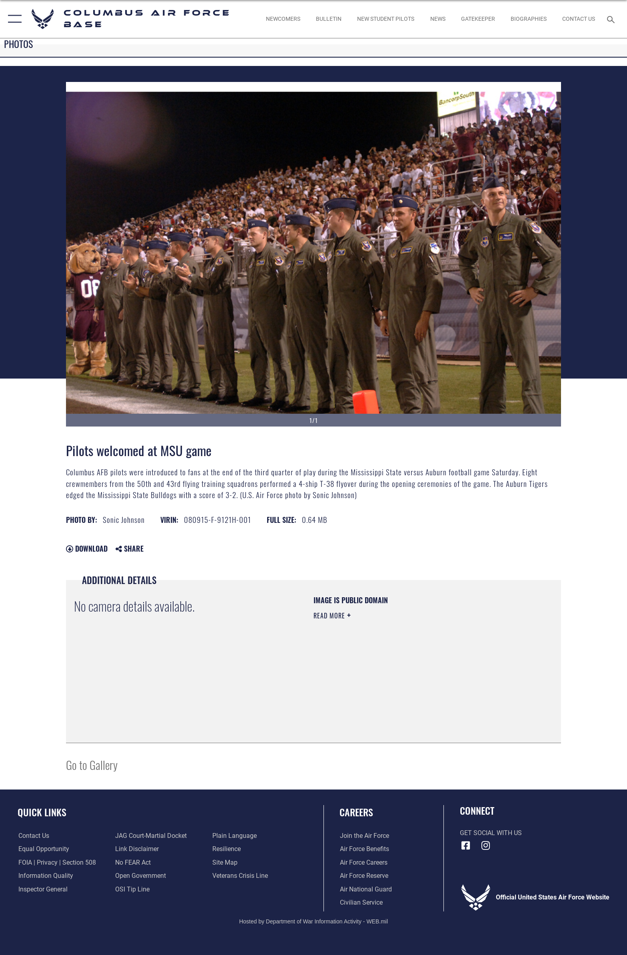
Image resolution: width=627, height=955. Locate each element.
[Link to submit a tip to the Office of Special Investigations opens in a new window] (132, 889)
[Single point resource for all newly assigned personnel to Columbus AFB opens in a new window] (283, 19)
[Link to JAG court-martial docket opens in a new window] (151, 835)
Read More (330, 615)
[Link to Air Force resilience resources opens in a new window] (226, 849)
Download (87, 548)
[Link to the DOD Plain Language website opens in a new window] (234, 835)
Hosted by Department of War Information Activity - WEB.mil (313, 921)
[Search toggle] (612, 19)
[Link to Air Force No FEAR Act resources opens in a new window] (133, 862)
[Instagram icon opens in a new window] (485, 845)
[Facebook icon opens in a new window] (466, 845)
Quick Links (42, 812)
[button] (13, 19)
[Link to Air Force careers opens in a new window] (363, 862)
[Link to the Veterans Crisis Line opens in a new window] (240, 875)
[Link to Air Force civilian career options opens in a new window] (360, 902)
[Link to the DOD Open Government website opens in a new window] (140, 875)
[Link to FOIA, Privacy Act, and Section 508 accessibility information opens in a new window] (56, 862)
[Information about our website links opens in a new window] (137, 849)
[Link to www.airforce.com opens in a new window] (364, 835)
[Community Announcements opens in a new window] (328, 19)
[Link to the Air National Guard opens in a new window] (365, 889)
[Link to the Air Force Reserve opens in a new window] (363, 875)
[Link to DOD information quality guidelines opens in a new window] (45, 875)
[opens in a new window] (478, 19)
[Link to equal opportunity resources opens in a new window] (43, 849)
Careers (356, 812)
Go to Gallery (92, 764)
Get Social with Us (491, 833)
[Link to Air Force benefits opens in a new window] (364, 849)
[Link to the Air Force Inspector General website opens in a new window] (42, 889)
